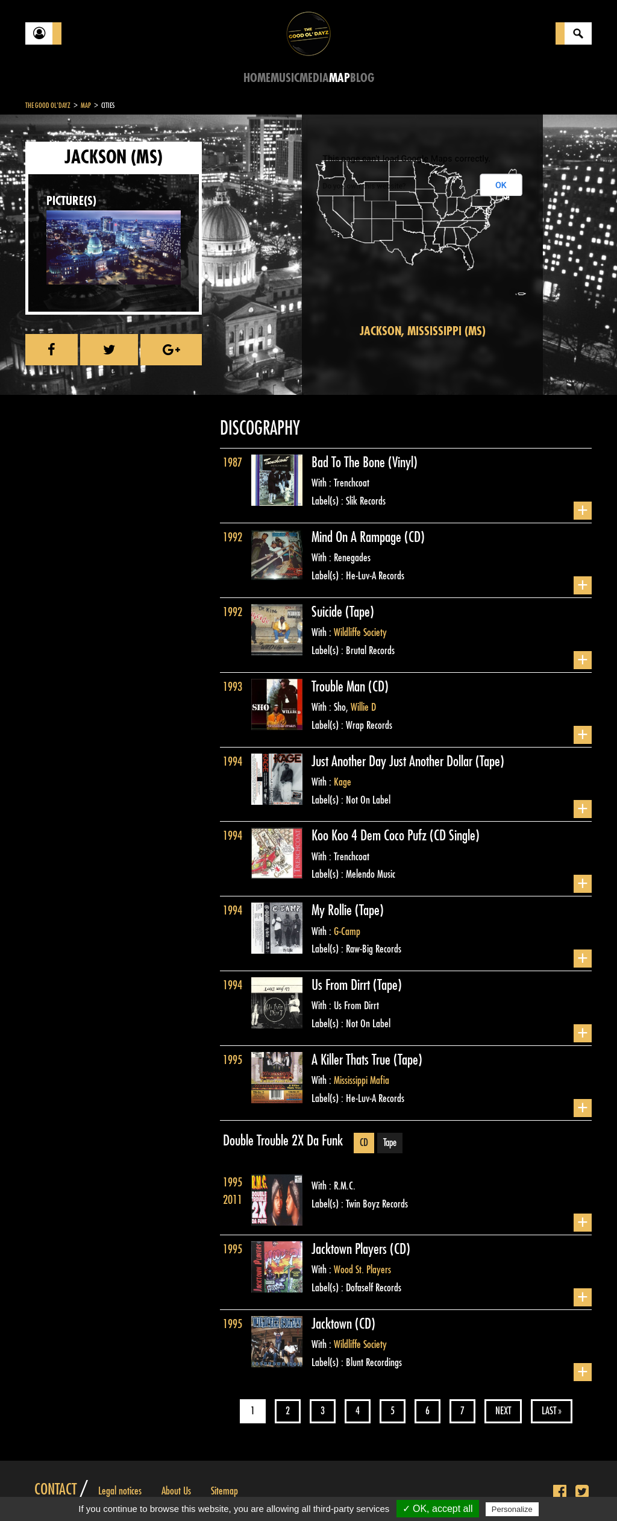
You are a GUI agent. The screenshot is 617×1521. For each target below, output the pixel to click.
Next (503, 1411)
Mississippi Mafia (361, 1080)
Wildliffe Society (360, 632)
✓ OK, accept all (437, 1509)
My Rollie (333, 910)
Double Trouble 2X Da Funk (283, 1140)
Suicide (328, 612)
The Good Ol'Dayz (47, 105)
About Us (176, 1490)
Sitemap (224, 1490)
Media (314, 78)
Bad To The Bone (350, 462)
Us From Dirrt (342, 985)
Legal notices (120, 1490)
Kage (342, 781)
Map (339, 78)
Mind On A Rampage (358, 537)
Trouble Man (340, 686)
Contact (55, 1489)
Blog (362, 78)
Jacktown (333, 1324)
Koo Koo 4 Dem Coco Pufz (371, 835)
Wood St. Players (362, 1269)
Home (257, 78)
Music (285, 78)
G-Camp (347, 931)
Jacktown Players (351, 1249)
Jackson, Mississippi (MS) (423, 331)
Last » (552, 1411)
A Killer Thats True (352, 1060)
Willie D (363, 707)
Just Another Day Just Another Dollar (393, 761)
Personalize (512, 1509)
